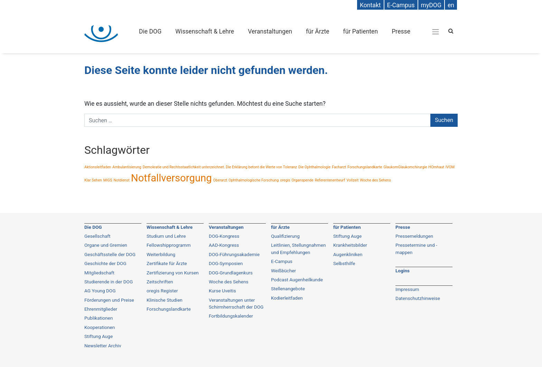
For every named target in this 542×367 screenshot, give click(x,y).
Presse (401, 31)
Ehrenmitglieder (100, 309)
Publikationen (98, 318)
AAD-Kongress (224, 245)
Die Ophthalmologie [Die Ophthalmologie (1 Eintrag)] (314, 167)
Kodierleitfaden (287, 298)
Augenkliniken (347, 254)
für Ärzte (317, 31)
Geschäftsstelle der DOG (110, 254)
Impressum (407, 289)
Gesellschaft (97, 236)
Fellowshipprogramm (169, 245)
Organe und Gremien (105, 245)
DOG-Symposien (226, 263)
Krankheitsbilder (350, 245)
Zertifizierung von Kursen (173, 272)
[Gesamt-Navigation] (435, 31)
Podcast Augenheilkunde (297, 279)
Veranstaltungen (270, 31)
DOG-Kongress (224, 236)
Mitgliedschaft (99, 272)
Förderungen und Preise (109, 300)
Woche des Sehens (229, 281)
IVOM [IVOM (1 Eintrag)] (450, 167)
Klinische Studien (165, 300)
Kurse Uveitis (222, 290)
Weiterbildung (161, 254)
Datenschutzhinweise (417, 298)
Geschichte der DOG (105, 263)
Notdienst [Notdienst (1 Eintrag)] (121, 180)
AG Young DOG (99, 290)
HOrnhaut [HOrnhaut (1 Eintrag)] (436, 167)
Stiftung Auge (98, 336)
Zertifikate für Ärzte (167, 263)
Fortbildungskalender (231, 316)
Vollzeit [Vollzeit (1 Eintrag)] (352, 180)
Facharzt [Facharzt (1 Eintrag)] (339, 167)
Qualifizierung (285, 236)
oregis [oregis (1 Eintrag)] (285, 180)
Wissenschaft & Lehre (204, 31)
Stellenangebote (288, 288)
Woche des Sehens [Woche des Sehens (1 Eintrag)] (375, 180)
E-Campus (281, 261)
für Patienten (360, 31)
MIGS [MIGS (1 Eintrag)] (107, 180)
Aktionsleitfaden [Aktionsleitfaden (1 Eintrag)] (97, 167)
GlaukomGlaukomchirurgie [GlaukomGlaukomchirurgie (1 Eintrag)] (405, 167)
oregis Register (162, 290)
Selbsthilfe (344, 263)
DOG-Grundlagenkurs (231, 272)
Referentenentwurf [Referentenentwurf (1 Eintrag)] (330, 180)
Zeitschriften (160, 281)
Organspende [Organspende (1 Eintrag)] (302, 180)
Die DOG (150, 31)
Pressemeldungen (414, 236)
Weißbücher (283, 270)
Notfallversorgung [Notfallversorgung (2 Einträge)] (171, 178)
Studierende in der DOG (108, 281)
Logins (402, 270)
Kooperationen (99, 327)
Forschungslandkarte (169, 309)
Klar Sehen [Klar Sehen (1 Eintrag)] (93, 180)
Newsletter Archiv (102, 345)
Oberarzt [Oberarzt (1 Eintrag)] (220, 180)
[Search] (451, 31)
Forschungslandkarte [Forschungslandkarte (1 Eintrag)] (364, 167)
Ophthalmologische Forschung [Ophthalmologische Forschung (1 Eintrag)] (253, 180)
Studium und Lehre (166, 236)
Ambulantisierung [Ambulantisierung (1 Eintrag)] (126, 167)
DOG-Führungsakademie (234, 254)
